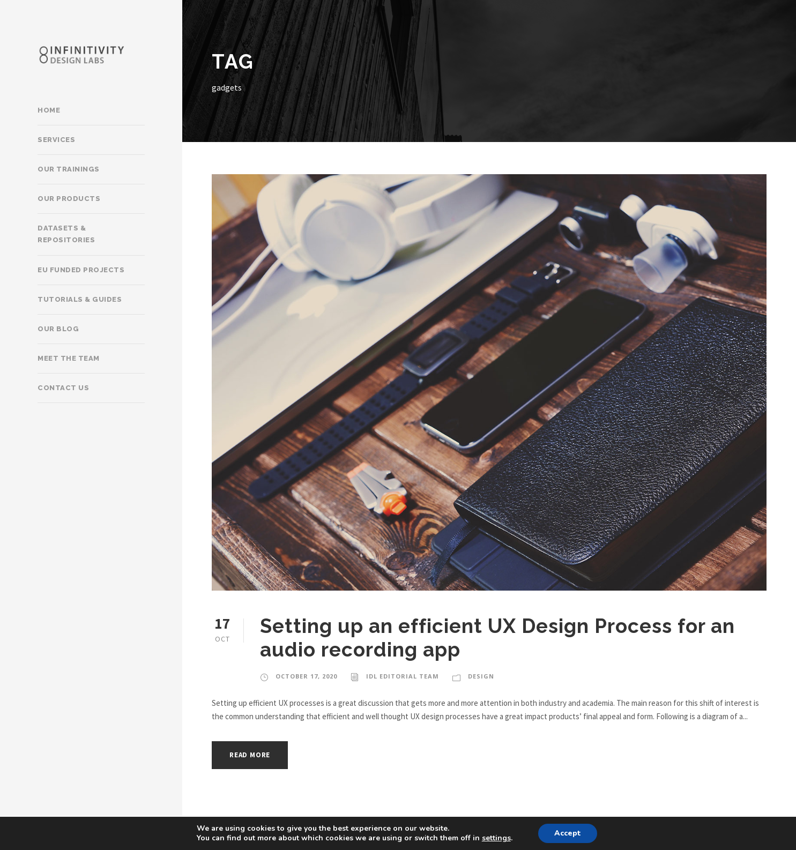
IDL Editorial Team (402, 676)
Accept (567, 833)
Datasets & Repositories (66, 234)
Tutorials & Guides (80, 299)
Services (56, 140)
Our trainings (69, 169)
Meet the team (69, 358)
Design (481, 676)
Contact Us (63, 388)
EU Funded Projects (81, 270)
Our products (69, 199)
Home (49, 110)
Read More (249, 754)
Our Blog (58, 329)
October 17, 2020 (306, 676)
